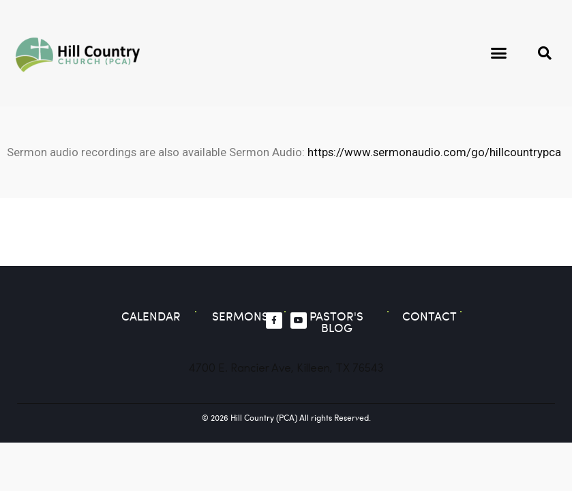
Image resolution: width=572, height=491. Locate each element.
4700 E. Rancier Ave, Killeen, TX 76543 (286, 368)
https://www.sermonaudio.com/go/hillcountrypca (434, 152)
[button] (499, 53)
